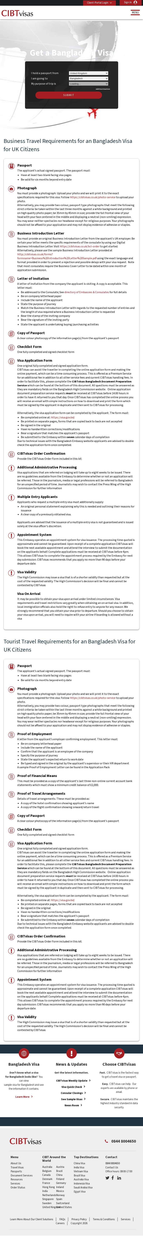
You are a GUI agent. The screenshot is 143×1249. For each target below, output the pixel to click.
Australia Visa (81, 1177)
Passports (16, 1169)
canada (46, 1173)
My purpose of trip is (43, 80)
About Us (16, 1161)
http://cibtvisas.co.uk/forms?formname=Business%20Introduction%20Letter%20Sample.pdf (57, 254)
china (59, 1173)
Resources (17, 1177)
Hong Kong (48, 1185)
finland (60, 1177)
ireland (60, 1185)
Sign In (128, 2)
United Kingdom (51, 1205)
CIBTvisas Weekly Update (71, 1078)
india (45, 1189)
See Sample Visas (71, 1097)
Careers (60, 1221)
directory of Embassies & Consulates (86, 290)
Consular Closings (72, 1091)
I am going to (39, 76)
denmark (47, 1177)
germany (61, 1181)
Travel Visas (17, 1165)
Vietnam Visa (81, 1169)
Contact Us (111, 1165)
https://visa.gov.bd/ (63, 415)
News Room (72, 1103)
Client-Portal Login (97, 2)
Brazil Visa (79, 1173)
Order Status (18, 1185)
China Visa (79, 1161)
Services (15, 1181)
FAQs (62, 1217)
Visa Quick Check (72, 1084)
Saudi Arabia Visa (83, 1185)
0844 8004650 (112, 1161)
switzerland (62, 1201)
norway (60, 1193)
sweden (46, 1201)
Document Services (22, 1173)
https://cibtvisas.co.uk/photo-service (93, 195)
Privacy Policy (79, 1217)
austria (60, 1165)
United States (64, 1205)
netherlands (49, 1193)
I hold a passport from (44, 71)
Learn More (22, 1094)
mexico (60, 1189)
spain (59, 1197)
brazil (59, 1168)
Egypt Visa (79, 1189)
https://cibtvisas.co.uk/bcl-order (79, 244)
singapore (48, 1197)
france (46, 1181)
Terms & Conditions (104, 1217)
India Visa (79, 1165)
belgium (46, 1168)
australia (47, 1165)
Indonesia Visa (82, 1181)
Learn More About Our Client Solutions (31, 1217)
